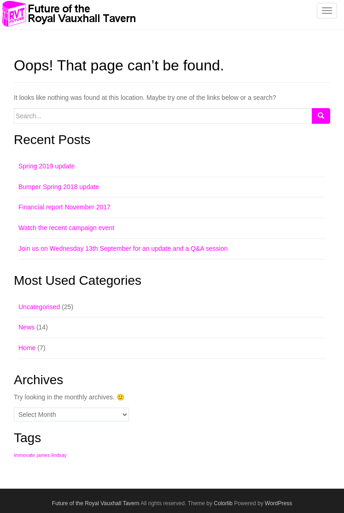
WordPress (278, 503)
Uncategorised (39, 307)
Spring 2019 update (46, 166)
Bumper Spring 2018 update (58, 186)
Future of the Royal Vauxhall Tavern (96, 503)
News (26, 327)
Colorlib (223, 503)
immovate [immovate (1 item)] (24, 455)
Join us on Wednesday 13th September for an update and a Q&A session (122, 248)
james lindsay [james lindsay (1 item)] (52, 455)
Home (26, 348)
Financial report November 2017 (64, 207)
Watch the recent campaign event (66, 227)
